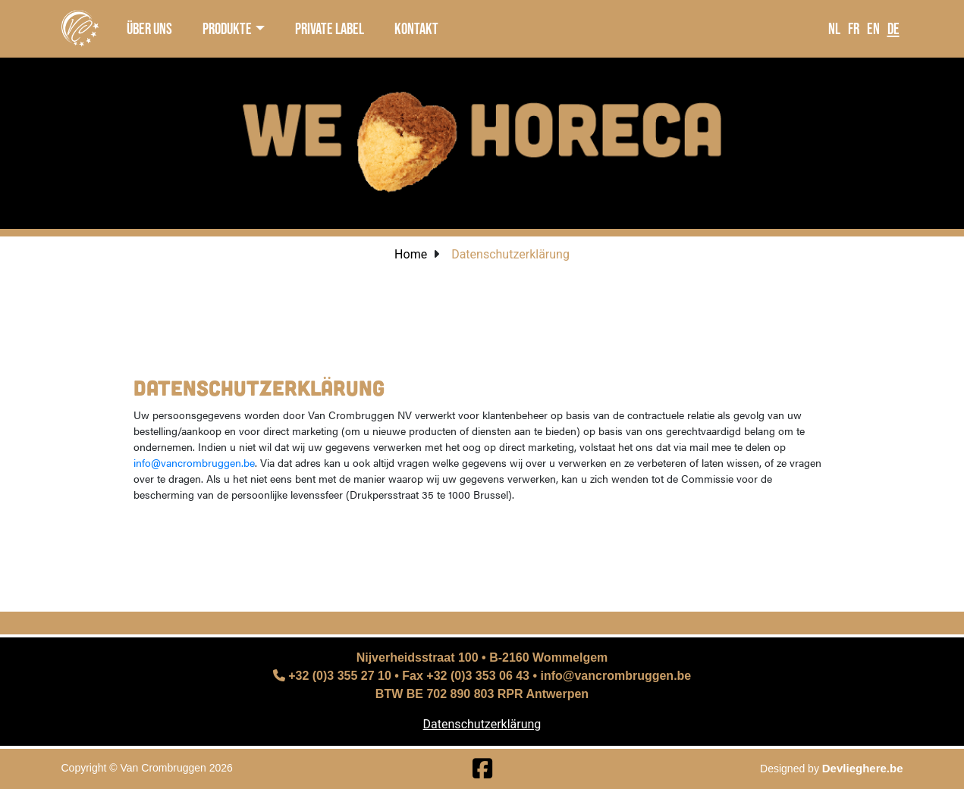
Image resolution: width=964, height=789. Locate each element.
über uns (149, 28)
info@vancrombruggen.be (194, 462)
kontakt (416, 28)
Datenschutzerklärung (482, 724)
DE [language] (893, 28)
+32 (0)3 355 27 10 (332, 675)
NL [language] (834, 28)
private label (329, 28)
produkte (227, 28)
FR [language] (853, 28)
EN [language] (873, 28)
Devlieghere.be (862, 768)
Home (410, 254)
